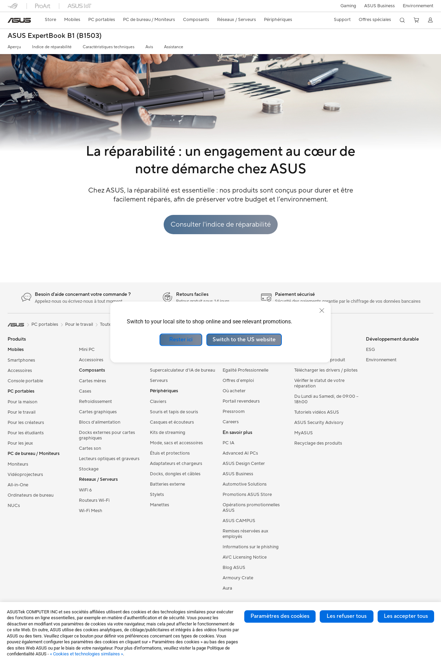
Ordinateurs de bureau (30, 495)
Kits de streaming (167, 432)
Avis (149, 47)
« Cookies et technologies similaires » (86, 653)
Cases (85, 391)
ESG (370, 349)
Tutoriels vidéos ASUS (316, 412)
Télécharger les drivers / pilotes (326, 370)
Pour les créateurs (26, 422)
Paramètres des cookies (279, 616)
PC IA (228, 443)
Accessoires (20, 370)
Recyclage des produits (318, 443)
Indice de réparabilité (52, 47)
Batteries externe (167, 484)
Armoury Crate (238, 578)
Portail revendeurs (241, 401)
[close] (322, 310)
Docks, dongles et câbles (175, 474)
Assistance (173, 47)
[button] (347, 6)
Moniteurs (18, 464)
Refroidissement (95, 401)
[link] (19, 20)
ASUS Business (378, 6)
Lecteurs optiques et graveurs (109, 458)
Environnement (418, 6)
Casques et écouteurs (172, 422)
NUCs (14, 505)
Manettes (159, 505)
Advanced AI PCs (240, 453)
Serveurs (159, 380)
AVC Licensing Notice (245, 557)
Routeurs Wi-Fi (94, 500)
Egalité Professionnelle (245, 370)
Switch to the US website (244, 339)
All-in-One (18, 485)
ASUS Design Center (244, 463)
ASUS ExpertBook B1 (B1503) (55, 36)
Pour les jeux (20, 443)
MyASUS (303, 433)
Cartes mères (92, 381)
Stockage (89, 469)
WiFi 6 (85, 490)
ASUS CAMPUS (239, 520)
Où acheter (234, 391)
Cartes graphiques (98, 412)
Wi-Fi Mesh (90, 510)
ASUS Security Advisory (318, 422)
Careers (231, 422)
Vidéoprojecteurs (25, 474)
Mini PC (87, 349)
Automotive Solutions (245, 484)
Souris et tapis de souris (174, 412)
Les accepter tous (406, 616)
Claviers (158, 401)
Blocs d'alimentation (99, 422)
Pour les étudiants (26, 433)
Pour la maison (22, 402)
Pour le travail (21, 412)
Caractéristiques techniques (108, 47)
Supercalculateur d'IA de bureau (182, 370)
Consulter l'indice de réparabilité (221, 224)
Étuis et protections (170, 453)
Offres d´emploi (238, 380)
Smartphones (21, 360)
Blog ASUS (234, 567)
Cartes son (90, 448)
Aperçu (14, 47)
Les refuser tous (347, 616)
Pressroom (234, 411)
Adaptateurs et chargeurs (176, 463)
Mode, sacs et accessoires (176, 443)
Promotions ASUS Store (247, 494)
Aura (227, 588)
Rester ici (181, 339)
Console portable (25, 381)
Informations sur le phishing (251, 547)
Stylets (157, 494)
